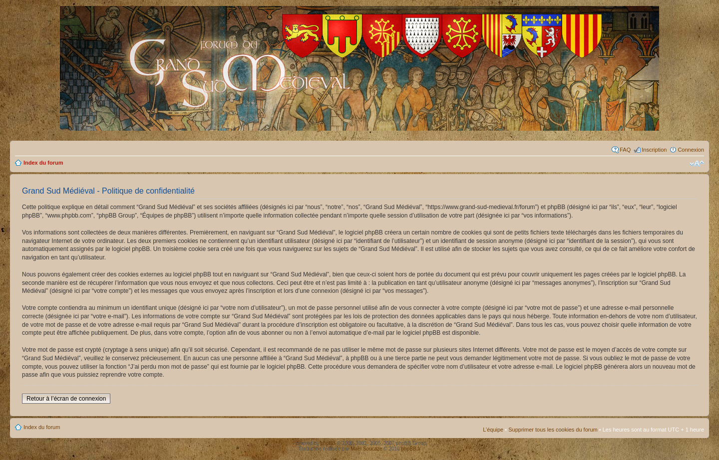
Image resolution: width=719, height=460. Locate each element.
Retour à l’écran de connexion (66, 398)
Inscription (654, 150)
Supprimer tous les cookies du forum (553, 430)
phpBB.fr (411, 449)
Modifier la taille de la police (697, 163)
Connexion (691, 150)
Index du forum (43, 163)
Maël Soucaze (366, 449)
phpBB (328, 443)
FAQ (625, 150)
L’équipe (493, 430)
